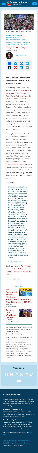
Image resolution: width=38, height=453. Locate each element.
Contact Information (10, 440)
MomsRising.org (18, 3)
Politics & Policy (22, 44)
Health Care (17, 42)
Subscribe (27, 443)
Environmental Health (12, 37)
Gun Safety (9, 42)
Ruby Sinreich (21, 55)
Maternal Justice (11, 44)
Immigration (26, 42)
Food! (24, 40)
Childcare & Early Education (14, 35)
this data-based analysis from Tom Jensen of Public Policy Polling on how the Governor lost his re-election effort (19, 96)
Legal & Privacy (8, 443)
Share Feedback (23, 440)
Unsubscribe (18, 443)
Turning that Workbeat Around (11, 314)
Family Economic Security (13, 40)
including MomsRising (14, 164)
